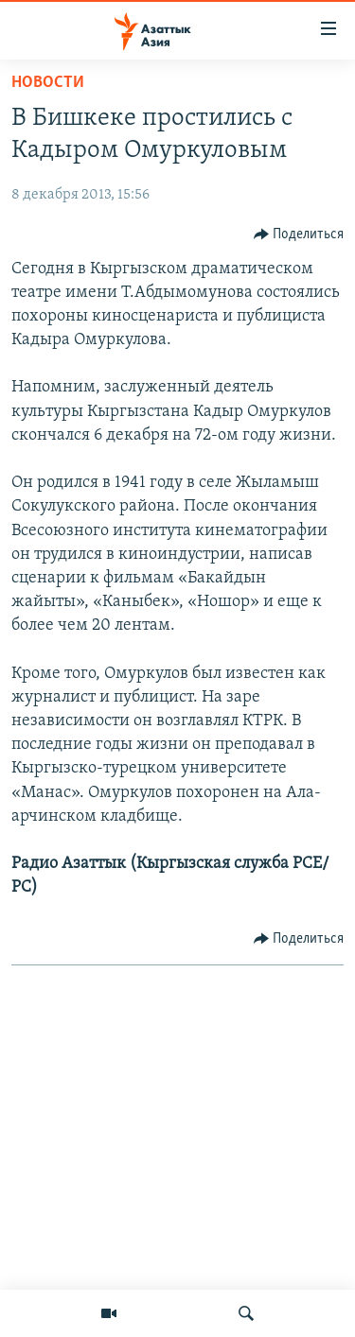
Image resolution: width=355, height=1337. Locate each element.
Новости (47, 83)
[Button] (299, 234)
